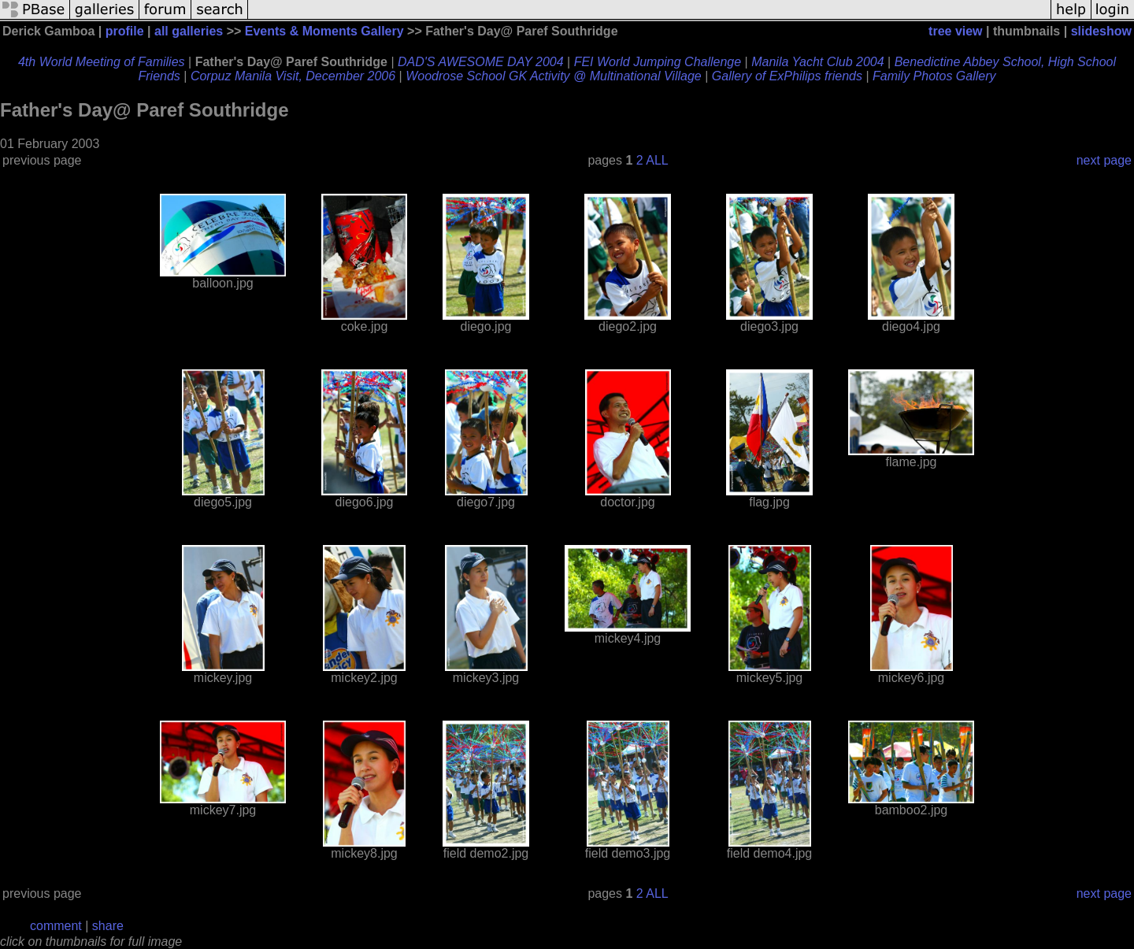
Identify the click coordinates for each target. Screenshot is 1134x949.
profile (125, 31)
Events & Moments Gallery (324, 31)
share (108, 925)
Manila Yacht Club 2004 (817, 62)
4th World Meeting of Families (101, 62)
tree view (955, 31)
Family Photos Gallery (934, 76)
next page (1104, 160)
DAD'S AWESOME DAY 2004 (481, 62)
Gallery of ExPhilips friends (787, 76)
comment (56, 925)
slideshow (1101, 31)
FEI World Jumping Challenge (658, 62)
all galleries (188, 31)
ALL (657, 160)
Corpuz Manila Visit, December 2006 (293, 76)
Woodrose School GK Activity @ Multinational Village (554, 76)
